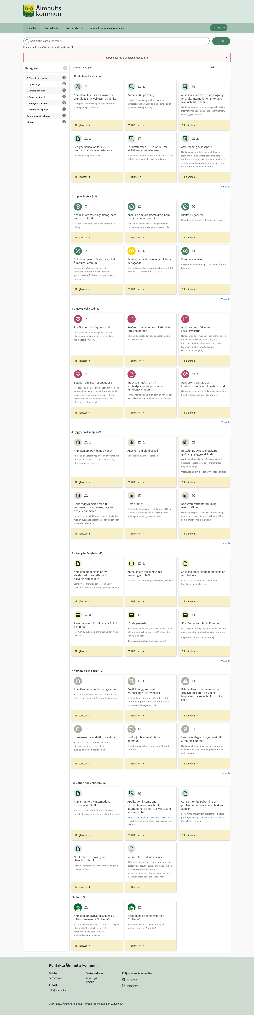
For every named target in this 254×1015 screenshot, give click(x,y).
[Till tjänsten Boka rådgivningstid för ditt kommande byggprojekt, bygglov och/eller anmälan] (97, 506)
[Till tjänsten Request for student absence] (146, 856)
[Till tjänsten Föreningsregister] (193, 258)
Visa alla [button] (225, 186)
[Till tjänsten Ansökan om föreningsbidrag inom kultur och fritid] (97, 215)
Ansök (70, 47)
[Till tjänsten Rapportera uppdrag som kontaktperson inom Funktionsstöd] (204, 383)
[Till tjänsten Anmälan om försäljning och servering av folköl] (150, 572)
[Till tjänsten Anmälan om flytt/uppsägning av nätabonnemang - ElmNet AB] (97, 916)
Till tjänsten (81, 125)
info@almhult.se (58, 990)
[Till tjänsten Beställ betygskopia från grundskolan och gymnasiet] (150, 690)
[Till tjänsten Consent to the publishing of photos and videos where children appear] (204, 803)
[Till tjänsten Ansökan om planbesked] (143, 449)
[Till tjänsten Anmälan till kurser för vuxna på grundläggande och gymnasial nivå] (97, 95)
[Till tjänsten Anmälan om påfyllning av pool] (94, 449)
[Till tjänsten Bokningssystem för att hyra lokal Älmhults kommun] (97, 259)
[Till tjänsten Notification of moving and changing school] (97, 857)
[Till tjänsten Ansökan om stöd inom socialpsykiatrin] (204, 327)
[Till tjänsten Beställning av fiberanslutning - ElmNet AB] (150, 916)
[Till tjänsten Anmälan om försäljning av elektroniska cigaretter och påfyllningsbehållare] (97, 574)
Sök (221, 41)
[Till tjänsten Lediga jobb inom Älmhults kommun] (150, 738)
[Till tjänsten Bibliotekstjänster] (193, 214)
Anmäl (62, 47)
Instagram (132, 985)
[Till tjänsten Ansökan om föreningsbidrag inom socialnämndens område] (150, 215)
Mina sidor (51, 28)
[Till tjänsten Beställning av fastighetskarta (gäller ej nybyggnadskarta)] (204, 451)
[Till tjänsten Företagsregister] (138, 622)
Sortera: (76, 67)
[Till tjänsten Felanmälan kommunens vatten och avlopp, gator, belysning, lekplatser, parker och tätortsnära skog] (204, 693)
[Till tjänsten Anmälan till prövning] (141, 94)
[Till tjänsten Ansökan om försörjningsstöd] (93, 326)
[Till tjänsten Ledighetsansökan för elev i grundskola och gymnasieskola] (97, 147)
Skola (55, 47)
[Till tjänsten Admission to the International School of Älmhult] (97, 802)
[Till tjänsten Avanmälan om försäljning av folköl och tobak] (97, 623)
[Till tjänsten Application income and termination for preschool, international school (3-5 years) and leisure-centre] (150, 805)
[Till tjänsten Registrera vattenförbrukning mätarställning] (204, 504)
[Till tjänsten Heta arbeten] (136, 503)
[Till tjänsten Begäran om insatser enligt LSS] (94, 381)
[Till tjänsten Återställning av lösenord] (197, 146)
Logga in (219, 27)
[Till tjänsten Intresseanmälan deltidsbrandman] (96, 736)
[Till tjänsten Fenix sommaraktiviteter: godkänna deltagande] (150, 259)
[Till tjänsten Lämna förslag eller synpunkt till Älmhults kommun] (204, 738)
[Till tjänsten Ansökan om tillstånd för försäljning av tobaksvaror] (204, 572)
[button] (65, 68)
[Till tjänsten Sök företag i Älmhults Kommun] (202, 622)
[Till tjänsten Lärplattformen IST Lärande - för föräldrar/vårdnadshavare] (150, 147)
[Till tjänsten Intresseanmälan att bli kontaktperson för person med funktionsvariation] (150, 384)
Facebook (132, 979)
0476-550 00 (55, 978)
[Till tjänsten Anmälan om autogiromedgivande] (96, 688)
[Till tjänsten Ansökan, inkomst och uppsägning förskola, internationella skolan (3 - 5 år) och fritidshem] (204, 97)
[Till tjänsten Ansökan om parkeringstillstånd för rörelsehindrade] (150, 327)
